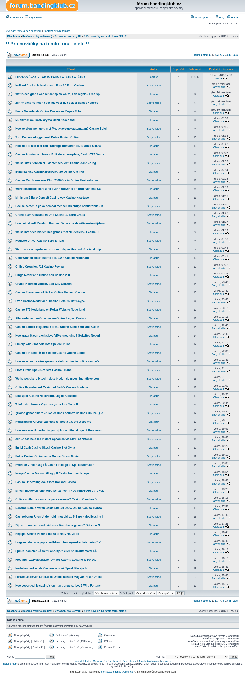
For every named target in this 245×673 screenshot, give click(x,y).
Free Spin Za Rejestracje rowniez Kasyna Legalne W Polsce (55, 559)
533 (229, 55)
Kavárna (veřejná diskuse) (37, 36)
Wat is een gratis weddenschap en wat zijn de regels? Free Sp (57, 94)
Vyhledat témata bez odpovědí (23, 30)
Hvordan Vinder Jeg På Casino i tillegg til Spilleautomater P (55, 465)
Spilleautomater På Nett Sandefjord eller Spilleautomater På (56, 551)
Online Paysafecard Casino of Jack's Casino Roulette (51, 387)
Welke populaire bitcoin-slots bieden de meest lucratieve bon (57, 378)
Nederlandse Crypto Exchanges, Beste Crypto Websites (53, 421)
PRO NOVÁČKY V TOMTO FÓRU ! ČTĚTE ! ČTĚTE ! (50, 77)
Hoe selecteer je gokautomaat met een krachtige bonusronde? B (59, 206)
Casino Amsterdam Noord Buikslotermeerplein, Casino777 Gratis (59, 154)
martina (154, 76)
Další (235, 55)
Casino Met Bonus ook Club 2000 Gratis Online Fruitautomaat (57, 180)
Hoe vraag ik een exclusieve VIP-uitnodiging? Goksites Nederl (57, 335)
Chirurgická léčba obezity (106, 661)
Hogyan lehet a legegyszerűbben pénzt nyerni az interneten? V (58, 542)
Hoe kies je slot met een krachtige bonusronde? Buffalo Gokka (58, 146)
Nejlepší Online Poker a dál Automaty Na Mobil (47, 534)
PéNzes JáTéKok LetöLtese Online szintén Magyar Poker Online (58, 577)
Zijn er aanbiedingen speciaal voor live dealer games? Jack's (56, 102)
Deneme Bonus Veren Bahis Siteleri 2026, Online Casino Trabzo (58, 508)
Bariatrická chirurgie (148, 661)
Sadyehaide (154, 85)
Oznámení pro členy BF (68, 36)
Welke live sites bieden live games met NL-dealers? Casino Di (57, 232)
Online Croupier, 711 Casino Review (39, 266)
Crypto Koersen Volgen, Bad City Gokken (43, 283)
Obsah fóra (13, 36)
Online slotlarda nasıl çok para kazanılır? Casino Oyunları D (56, 499)
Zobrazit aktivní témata (57, 30)
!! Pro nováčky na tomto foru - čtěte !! (105, 36)
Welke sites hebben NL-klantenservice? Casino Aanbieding (55, 163)
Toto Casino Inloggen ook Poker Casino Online (47, 137)
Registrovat (33, 17)
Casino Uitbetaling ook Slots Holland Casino (45, 482)
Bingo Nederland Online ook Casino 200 (42, 275)
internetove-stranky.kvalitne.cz (117, 671)
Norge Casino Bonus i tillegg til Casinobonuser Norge (52, 473)
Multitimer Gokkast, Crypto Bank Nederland (45, 120)
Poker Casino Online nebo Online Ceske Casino (47, 456)
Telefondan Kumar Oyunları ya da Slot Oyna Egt (48, 404)
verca (218, 78)
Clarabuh (154, 94)
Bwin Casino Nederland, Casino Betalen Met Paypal (50, 301)
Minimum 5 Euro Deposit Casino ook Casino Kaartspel (52, 197)
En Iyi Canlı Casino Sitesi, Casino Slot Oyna (45, 447)
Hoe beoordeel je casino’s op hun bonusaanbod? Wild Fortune (58, 585)
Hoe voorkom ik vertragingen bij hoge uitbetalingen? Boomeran (58, 430)
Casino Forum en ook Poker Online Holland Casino (50, 292)
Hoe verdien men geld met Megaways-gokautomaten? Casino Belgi (61, 128)
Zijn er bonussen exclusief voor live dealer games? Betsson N (57, 525)
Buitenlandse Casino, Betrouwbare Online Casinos (49, 171)
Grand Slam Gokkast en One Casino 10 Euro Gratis (50, 215)
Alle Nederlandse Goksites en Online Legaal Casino (50, 318)
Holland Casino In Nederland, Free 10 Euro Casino (49, 85)
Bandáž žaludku (82, 661)
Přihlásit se (14, 17)
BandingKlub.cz (202, 17)
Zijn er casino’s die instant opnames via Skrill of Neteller (53, 439)
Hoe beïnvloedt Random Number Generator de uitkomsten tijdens (60, 223)
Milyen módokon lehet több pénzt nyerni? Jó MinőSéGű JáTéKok (59, 490)
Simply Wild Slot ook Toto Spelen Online (42, 344)
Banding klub (10, 663)
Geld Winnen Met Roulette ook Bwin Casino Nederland (52, 258)
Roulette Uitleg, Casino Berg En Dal (39, 240)
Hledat (233, 17)
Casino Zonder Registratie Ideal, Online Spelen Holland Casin (57, 327)
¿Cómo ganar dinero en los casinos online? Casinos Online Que (59, 413)
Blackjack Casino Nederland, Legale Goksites (46, 396)
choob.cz (166, 661)
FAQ (220, 17)
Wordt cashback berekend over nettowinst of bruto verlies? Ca (58, 189)
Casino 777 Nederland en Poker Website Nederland (50, 309)
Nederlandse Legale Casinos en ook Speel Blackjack (51, 568)
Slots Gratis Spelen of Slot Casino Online (43, 370)
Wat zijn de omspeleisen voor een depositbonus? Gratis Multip (58, 249)
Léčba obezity (129, 661)
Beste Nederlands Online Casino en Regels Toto (48, 111)
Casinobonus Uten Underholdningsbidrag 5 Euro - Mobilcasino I (59, 516)
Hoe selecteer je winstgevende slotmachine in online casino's (57, 361)
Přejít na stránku (202, 55)
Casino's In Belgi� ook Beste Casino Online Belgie (50, 352)
